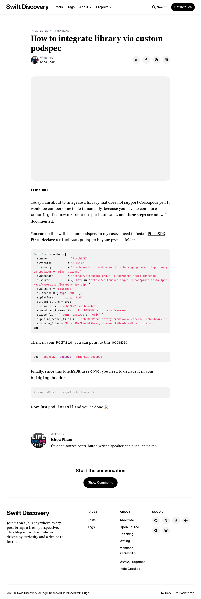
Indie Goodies (130, 566)
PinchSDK (156, 233)
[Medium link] (186, 518)
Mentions (126, 545)
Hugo (85, 590)
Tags (71, 7)
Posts (59, 7)
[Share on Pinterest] (156, 60)
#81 (44, 190)
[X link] (166, 518)
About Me (127, 518)
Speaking (126, 532)
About (85, 7)
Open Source (129, 525)
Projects (104, 7)
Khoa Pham (47, 62)
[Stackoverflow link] (176, 518)
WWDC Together (132, 559)
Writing (125, 539)
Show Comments (100, 480)
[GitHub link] (156, 518)
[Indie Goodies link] (166, 528)
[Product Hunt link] (156, 528)
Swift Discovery (27, 6)
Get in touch (183, 7)
